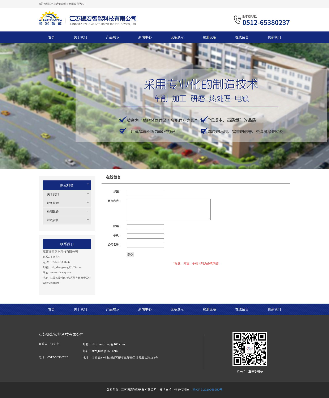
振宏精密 (67, 185)
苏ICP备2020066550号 (207, 389)
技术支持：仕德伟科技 (174, 389)
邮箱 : (116, 226)
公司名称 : (114, 244)
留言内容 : (114, 200)
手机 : (116, 235)
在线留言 (55, 220)
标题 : (116, 191)
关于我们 (55, 194)
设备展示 (55, 203)
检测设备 (55, 211)
